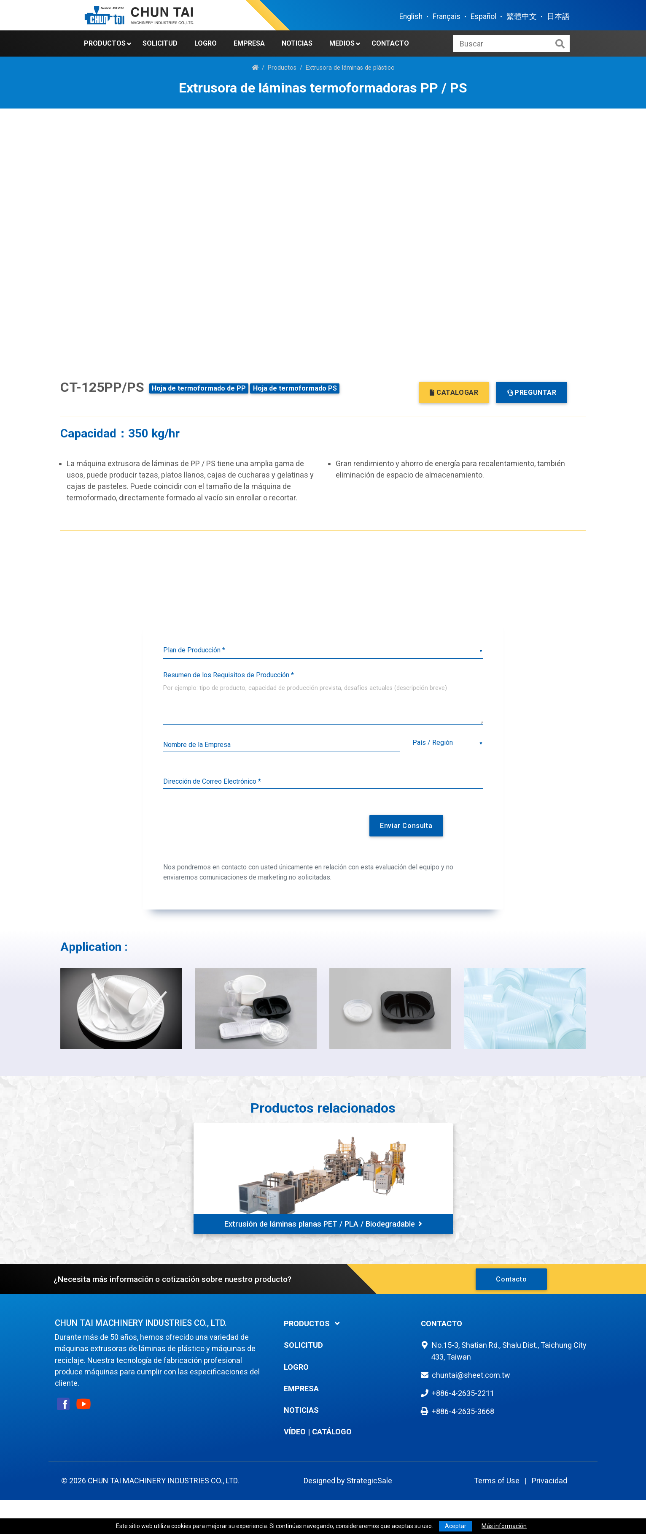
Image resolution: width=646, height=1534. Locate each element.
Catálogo (332, 1431)
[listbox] (323, 650)
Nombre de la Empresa (197, 745)
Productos (105, 43)
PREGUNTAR (532, 392)
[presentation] (255, 828)
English (411, 16)
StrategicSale (369, 1480)
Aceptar (455, 1526)
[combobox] (447, 743)
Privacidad (549, 1480)
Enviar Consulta (406, 826)
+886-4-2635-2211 (463, 1393)
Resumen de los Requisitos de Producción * (228, 675)
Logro (205, 43)
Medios (342, 43)
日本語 (558, 16)
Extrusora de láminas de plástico (350, 67)
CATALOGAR (454, 392)
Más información (504, 1526)
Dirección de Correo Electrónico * (212, 781)
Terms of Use (496, 1480)
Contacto (390, 43)
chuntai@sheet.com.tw (471, 1375)
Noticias (297, 43)
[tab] (346, 1323)
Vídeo (295, 1431)
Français (446, 16)
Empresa (249, 43)
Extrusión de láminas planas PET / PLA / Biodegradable (323, 1223)
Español (483, 16)
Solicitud (160, 43)
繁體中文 (521, 16)
